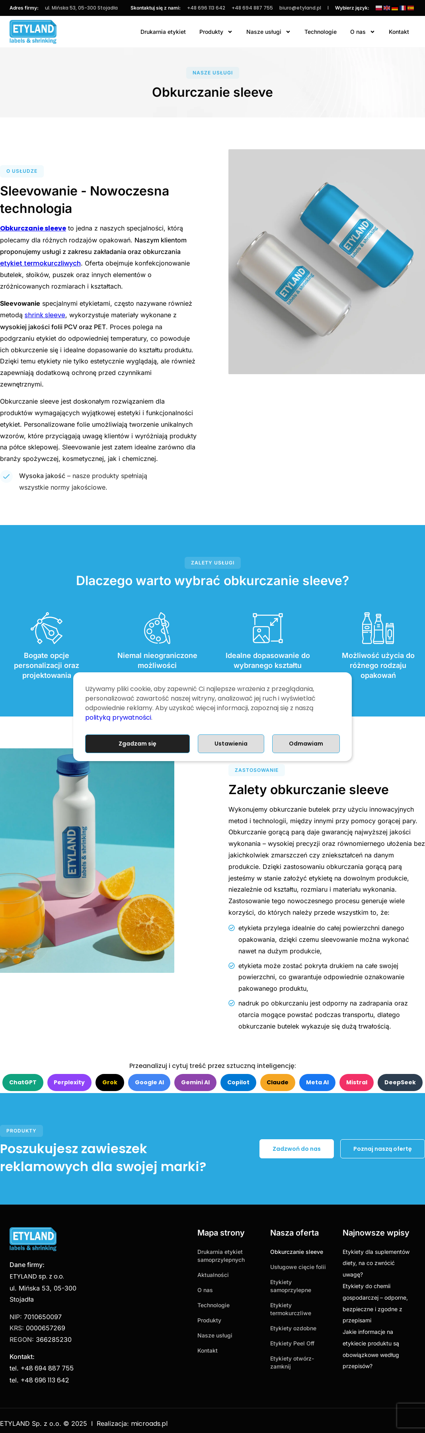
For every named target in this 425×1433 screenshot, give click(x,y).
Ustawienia (231, 744)
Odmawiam (306, 744)
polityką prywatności (118, 717)
